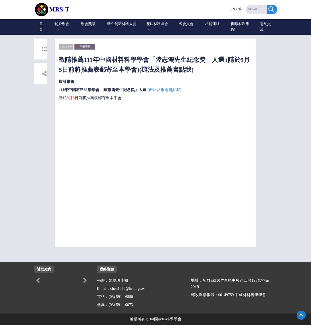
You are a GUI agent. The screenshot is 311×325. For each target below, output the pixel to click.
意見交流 (265, 27)
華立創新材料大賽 (121, 24)
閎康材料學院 (240, 27)
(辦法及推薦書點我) (164, 90)
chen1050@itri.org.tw (127, 288)
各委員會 (186, 24)
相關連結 (212, 24)
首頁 (41, 27)
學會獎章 (88, 24)
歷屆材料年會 (157, 24)
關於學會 (62, 24)
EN (232, 9)
